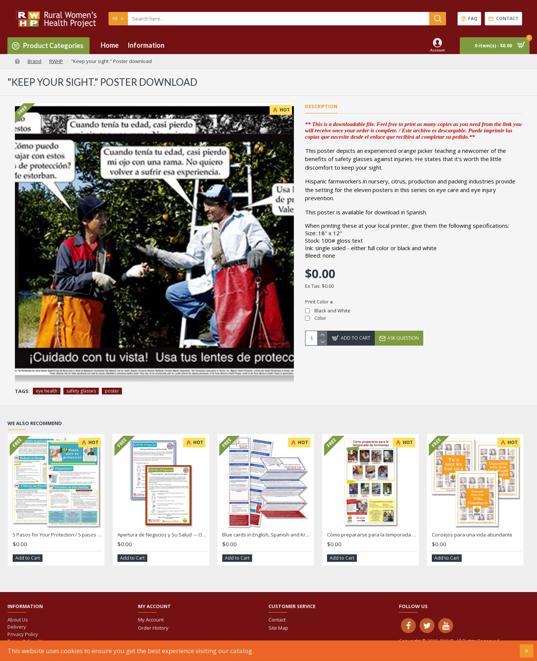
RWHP (56, 61)
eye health (46, 391)
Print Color (317, 301)
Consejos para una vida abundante (472, 535)
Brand (34, 61)
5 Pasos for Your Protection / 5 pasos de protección (58, 535)
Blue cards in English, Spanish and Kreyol (267, 535)
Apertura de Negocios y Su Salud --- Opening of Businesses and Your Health (162, 535)
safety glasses (81, 391)
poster (112, 391)
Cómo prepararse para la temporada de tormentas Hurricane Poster (372, 535)
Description (321, 106)
